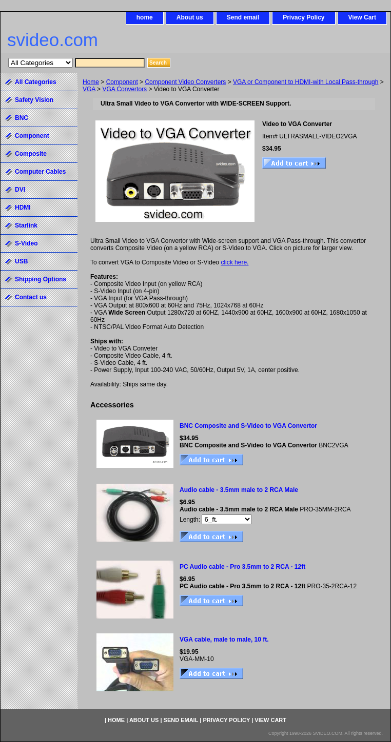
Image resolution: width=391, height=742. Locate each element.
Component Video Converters (185, 82)
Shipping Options (40, 279)
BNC (21, 117)
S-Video (26, 243)
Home (91, 82)
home (144, 17)
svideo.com (52, 40)
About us (190, 17)
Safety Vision (34, 100)
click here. (234, 262)
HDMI (23, 207)
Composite (31, 153)
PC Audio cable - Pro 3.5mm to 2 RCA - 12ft (242, 566)
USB (21, 261)
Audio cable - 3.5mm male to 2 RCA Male (239, 489)
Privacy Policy (303, 17)
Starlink (26, 225)
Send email (243, 17)
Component (122, 82)
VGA (89, 89)
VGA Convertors (124, 89)
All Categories (35, 82)
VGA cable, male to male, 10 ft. (224, 639)
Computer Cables (40, 171)
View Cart (362, 17)
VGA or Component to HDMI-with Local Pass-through (305, 82)
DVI (20, 189)
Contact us (31, 297)
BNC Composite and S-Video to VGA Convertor (248, 425)
